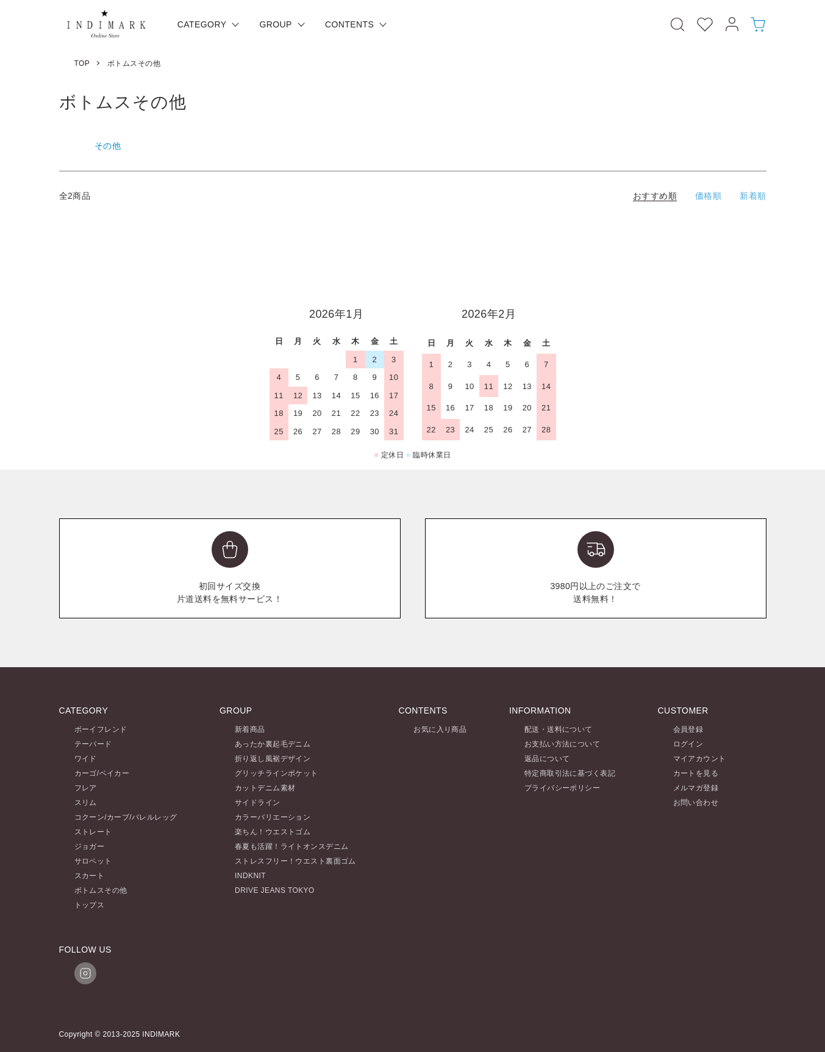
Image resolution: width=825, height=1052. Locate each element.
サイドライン (257, 802)
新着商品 (250, 729)
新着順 (753, 196)
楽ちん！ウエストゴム (272, 832)
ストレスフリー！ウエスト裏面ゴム (295, 861)
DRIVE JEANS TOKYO (275, 890)
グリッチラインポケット (276, 773)
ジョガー (89, 846)
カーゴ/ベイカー (102, 773)
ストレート (93, 832)
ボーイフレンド (100, 729)
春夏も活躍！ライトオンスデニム (291, 846)
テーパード (93, 744)
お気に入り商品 (439, 729)
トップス (89, 905)
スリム (85, 802)
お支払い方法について (562, 744)
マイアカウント (699, 758)
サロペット (93, 861)
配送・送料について (558, 729)
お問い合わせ (696, 802)
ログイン (688, 744)
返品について (547, 758)
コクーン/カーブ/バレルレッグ (125, 817)
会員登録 (688, 729)
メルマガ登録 (696, 788)
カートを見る (696, 773)
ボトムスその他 (133, 63)
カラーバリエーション (272, 817)
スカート (89, 875)
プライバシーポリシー (562, 788)
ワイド (85, 758)
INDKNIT (250, 875)
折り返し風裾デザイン (272, 758)
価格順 (708, 196)
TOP (82, 63)
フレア (85, 788)
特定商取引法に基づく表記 (569, 773)
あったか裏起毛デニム (272, 744)
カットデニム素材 (265, 788)
